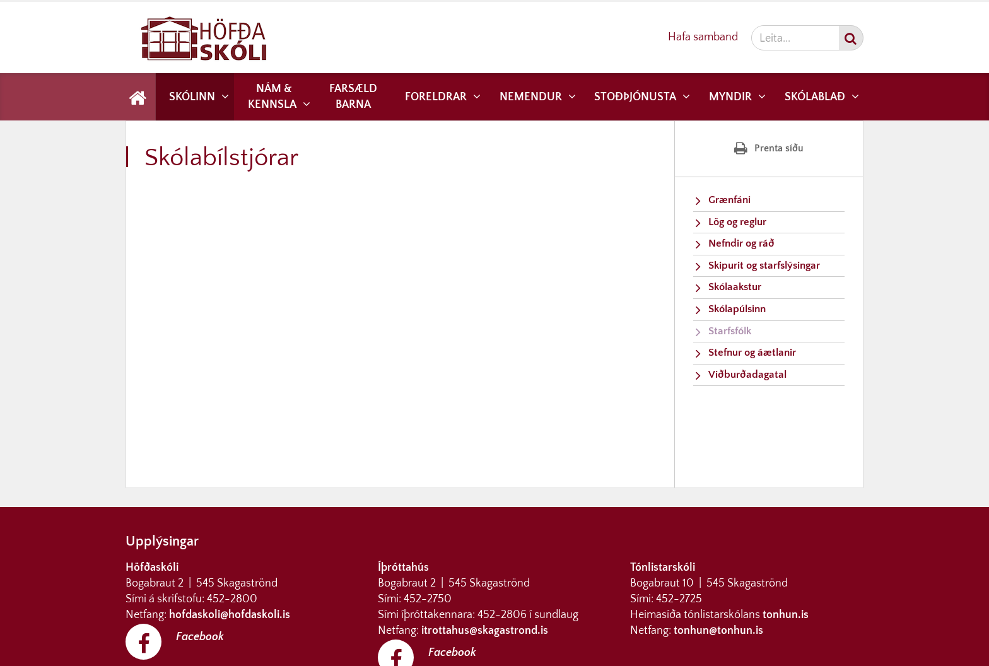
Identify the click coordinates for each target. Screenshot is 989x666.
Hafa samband (703, 37)
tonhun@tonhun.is (718, 630)
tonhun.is (786, 615)
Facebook (200, 637)
